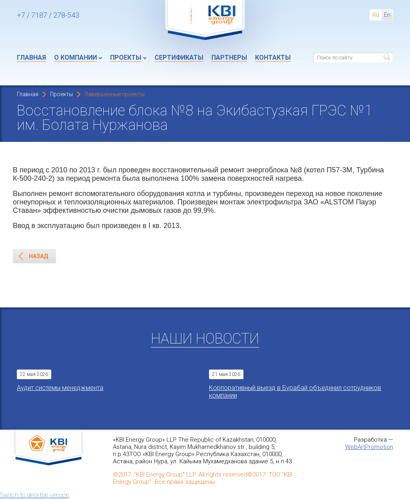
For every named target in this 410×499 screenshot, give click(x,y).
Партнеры (229, 57)
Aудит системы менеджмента (60, 388)
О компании (75, 57)
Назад (33, 256)
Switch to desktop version (34, 495)
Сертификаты (179, 57)
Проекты (125, 57)
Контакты (273, 57)
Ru (375, 15)
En (387, 15)
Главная (31, 57)
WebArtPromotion (369, 447)
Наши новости (205, 338)
